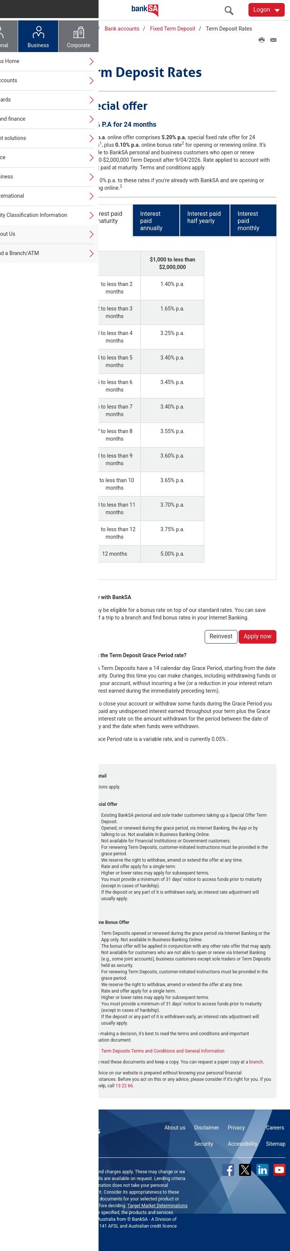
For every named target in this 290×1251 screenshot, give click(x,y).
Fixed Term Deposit (173, 29)
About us (174, 1126)
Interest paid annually (151, 219)
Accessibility (242, 1143)
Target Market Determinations (158, 1204)
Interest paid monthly (248, 219)
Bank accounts (122, 29)
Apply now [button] (257, 635)
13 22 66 (124, 1084)
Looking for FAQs (39, 282)
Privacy (236, 1126)
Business (83, 29)
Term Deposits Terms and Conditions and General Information (162, 1050)
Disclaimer (206, 1126)
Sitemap (275, 1143)
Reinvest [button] (221, 635)
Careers (275, 1126)
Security (203, 1143)
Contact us (78, 1129)
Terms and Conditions (70, 1204)
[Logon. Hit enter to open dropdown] (266, 10)
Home (55, 29)
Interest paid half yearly (204, 216)
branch (256, 1061)
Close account (35, 243)
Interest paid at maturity (105, 216)
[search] (231, 10)
